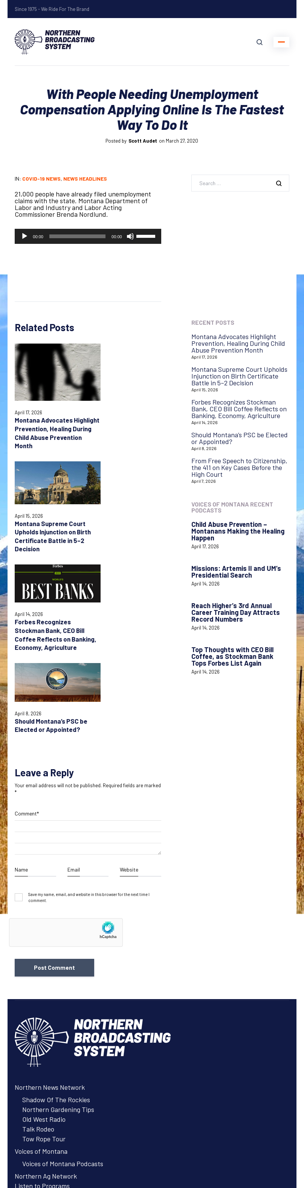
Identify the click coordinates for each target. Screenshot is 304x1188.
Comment (27, 625)
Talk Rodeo (38, 940)
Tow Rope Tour (44, 950)
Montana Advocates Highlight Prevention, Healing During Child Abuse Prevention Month (45, 425)
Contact (26, 1070)
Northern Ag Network (46, 987)
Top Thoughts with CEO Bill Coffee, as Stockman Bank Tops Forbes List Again (232, 656)
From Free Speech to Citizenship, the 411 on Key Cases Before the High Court (239, 467)
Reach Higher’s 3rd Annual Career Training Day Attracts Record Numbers (235, 612)
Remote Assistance (42, 1089)
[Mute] (130, 236)
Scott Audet (142, 141)
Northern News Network (50, 898)
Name (21, 681)
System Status (35, 1079)
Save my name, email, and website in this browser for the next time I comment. (89, 708)
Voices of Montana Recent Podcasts (232, 507)
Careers (26, 1017)
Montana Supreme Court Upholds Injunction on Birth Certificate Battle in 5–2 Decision (126, 413)
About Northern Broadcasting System (69, 1026)
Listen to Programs (42, 997)
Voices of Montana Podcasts (62, 975)
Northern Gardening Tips (58, 921)
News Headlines (85, 178)
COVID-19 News (41, 178)
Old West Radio (44, 930)
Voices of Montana (41, 962)
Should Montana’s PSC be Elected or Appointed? (125, 515)
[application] (88, 236)
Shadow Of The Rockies (56, 911)
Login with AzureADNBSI (50, 1140)
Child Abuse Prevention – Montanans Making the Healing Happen (237, 531)
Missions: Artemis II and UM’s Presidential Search (236, 571)
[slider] (77, 236)
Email (73, 681)
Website (129, 681)
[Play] (24, 236)
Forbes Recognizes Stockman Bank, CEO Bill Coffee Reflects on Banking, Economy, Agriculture (47, 524)
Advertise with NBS (43, 1007)
